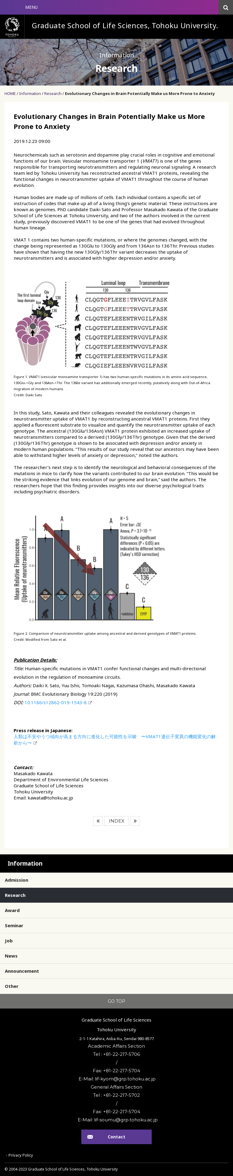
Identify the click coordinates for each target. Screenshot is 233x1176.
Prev (98, 821)
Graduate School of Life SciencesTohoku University (116, 1024)
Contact (116, 1137)
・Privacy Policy (19, 1155)
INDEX (116, 821)
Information (30, 93)
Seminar (14, 925)
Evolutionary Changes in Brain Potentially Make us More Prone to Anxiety (140, 93)
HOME (10, 93)
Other (12, 986)
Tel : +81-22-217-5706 (116, 1054)
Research (53, 93)
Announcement (22, 971)
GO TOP (116, 1001)
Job (9, 941)
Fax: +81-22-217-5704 (116, 1070)
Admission (16, 880)
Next (135, 821)
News (11, 956)
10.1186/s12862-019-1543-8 (56, 702)
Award (12, 910)
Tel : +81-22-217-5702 (116, 1095)
